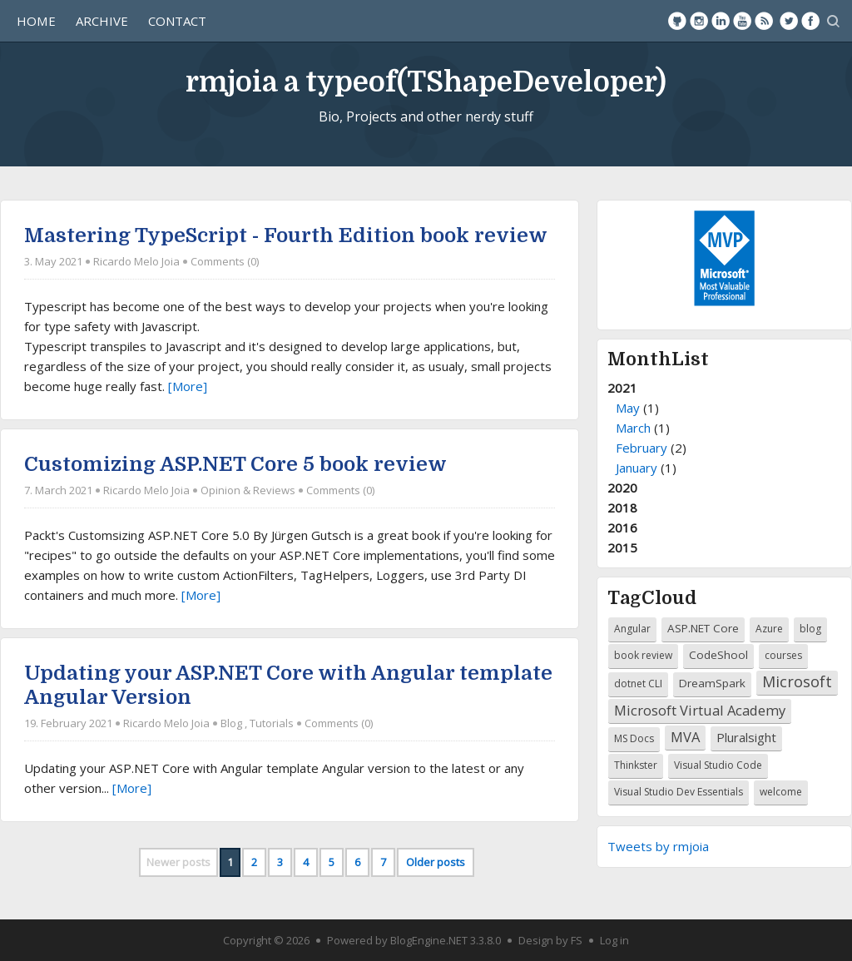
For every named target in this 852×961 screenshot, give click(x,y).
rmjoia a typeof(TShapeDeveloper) (426, 82)
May (628, 407)
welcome (781, 792)
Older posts (435, 861)
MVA (685, 736)
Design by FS (550, 940)
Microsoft (797, 681)
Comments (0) (225, 261)
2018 (622, 507)
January (636, 467)
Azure (769, 629)
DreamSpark (712, 683)
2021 (724, 428)
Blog (231, 723)
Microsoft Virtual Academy (699, 710)
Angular (632, 629)
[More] (187, 386)
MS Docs (634, 738)
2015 (622, 547)
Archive (102, 20)
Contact (177, 20)
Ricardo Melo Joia (136, 261)
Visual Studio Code (718, 765)
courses (783, 655)
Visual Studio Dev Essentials (678, 792)
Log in (614, 940)
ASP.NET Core (703, 628)
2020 (622, 487)
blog (810, 629)
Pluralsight (746, 737)
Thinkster (635, 765)
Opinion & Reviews (248, 490)
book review (643, 655)
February (641, 447)
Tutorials (272, 723)
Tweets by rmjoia (658, 846)
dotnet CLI (638, 683)
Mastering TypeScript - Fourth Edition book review (285, 235)
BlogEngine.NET (429, 940)
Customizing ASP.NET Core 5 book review (235, 464)
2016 (622, 527)
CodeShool (718, 654)
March (633, 427)
